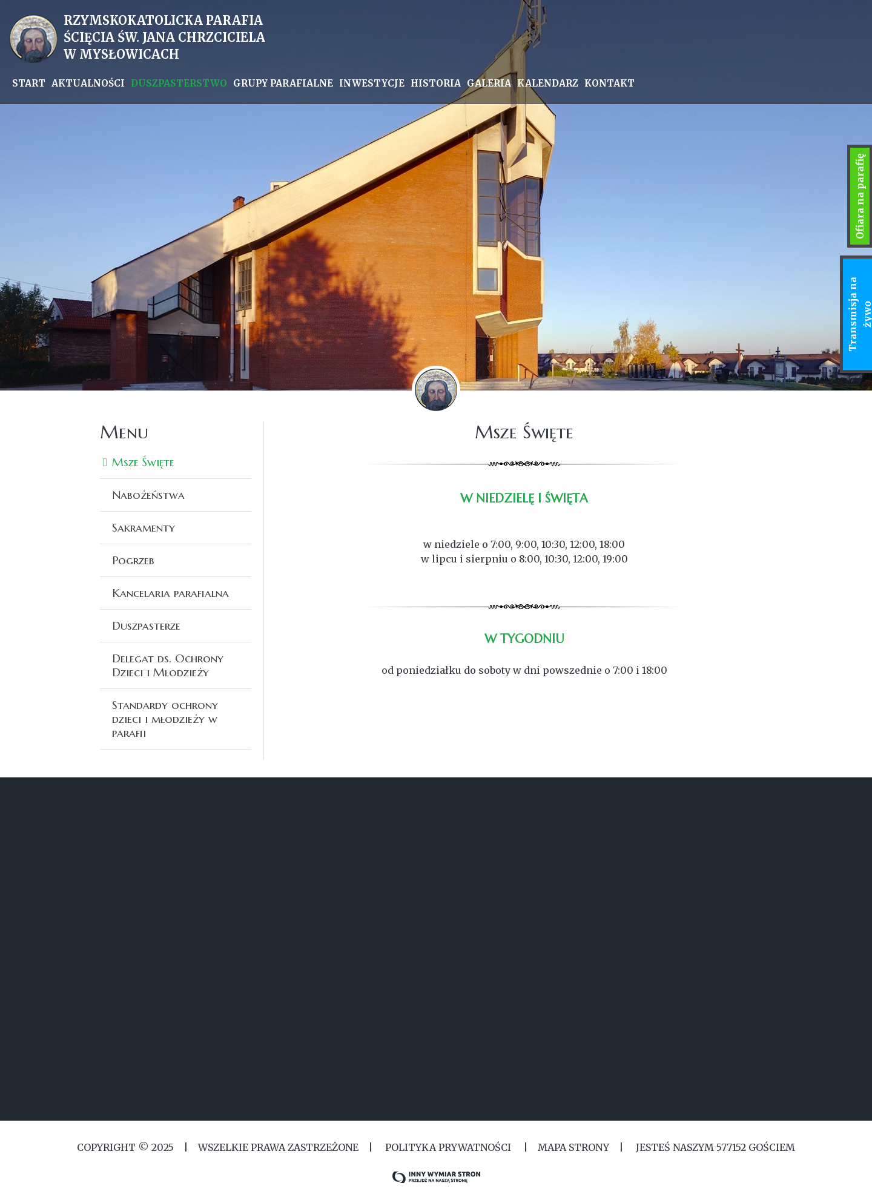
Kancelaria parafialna (170, 592)
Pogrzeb (133, 560)
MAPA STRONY (573, 1147)
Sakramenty (143, 527)
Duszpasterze (146, 625)
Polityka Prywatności (448, 1147)
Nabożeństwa (148, 494)
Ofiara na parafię (860, 196)
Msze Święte (143, 462)
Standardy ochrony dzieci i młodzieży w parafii (165, 718)
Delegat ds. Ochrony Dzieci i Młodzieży (167, 665)
